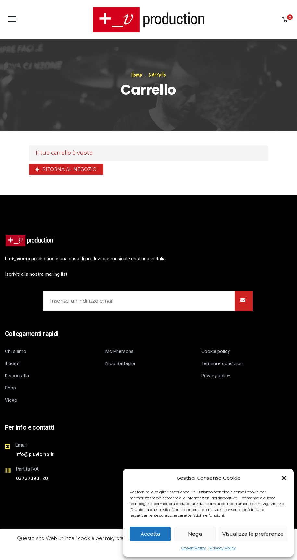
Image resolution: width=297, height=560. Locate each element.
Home (136, 74)
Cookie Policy (193, 547)
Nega (195, 534)
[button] (284, 478)
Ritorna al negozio (69, 169)
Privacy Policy (222, 547)
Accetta (150, 534)
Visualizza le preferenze (253, 534)
